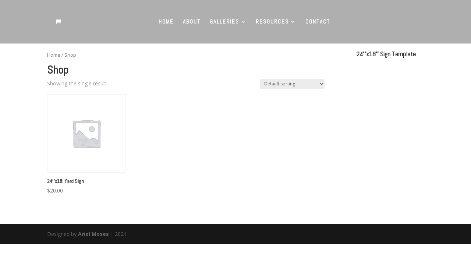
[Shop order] (292, 84)
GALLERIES (224, 22)
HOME (166, 22)
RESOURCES (272, 22)
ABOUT (192, 22)
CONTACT (317, 22)
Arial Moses (93, 233)
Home (53, 55)
